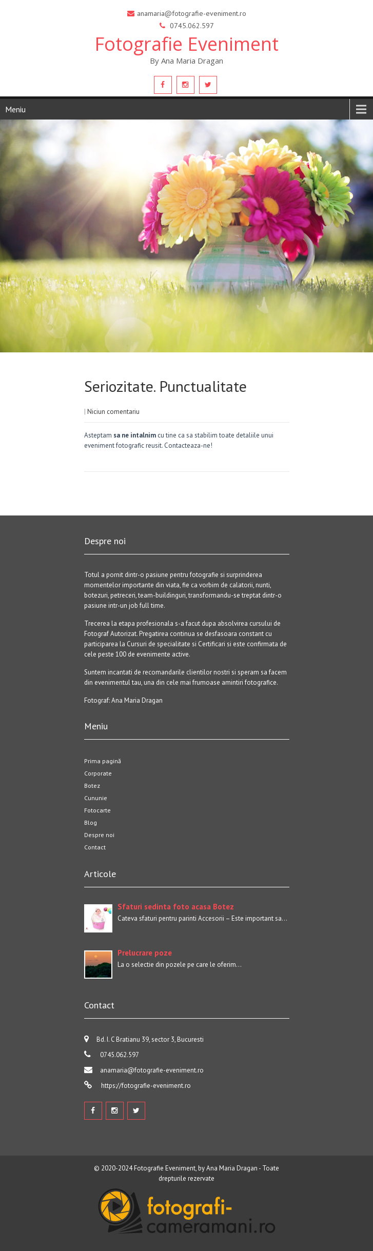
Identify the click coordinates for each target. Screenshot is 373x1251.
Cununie (95, 798)
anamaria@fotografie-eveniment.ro (152, 1070)
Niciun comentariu (113, 411)
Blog (90, 822)
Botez (92, 785)
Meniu (15, 109)
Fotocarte (97, 810)
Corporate (98, 773)
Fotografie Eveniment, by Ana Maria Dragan (196, 1168)
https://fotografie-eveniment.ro (145, 1085)
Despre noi (99, 835)
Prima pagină (102, 761)
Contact (95, 847)
